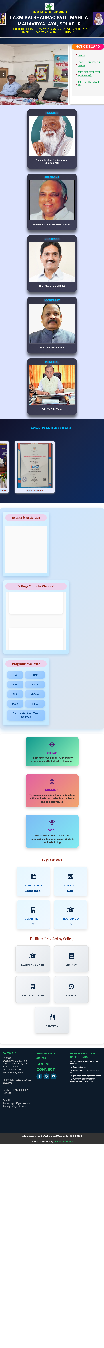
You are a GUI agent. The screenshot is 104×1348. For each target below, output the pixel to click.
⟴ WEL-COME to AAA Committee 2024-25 (84, 1062)
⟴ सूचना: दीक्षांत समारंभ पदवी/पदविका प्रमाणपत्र (85, 1076)
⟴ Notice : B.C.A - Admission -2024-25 (85, 1071)
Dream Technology (63, 1141)
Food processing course (89, 72)
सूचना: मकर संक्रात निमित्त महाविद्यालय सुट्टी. (89, 82)
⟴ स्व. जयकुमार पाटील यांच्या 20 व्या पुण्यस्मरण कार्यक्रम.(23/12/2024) (82, 1080)
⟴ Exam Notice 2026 (78, 1067)
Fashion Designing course (89, 62)
